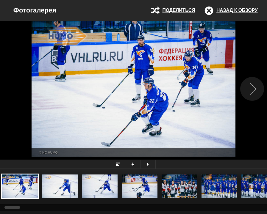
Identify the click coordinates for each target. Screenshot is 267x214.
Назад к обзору (237, 10)
